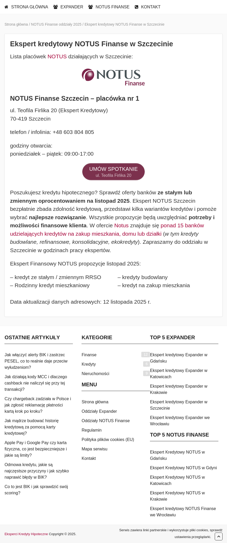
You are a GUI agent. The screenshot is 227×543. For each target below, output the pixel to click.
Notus (121, 225)
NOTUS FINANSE (108, 7)
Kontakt (89, 458)
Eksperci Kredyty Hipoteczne (26, 534)
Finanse (89, 355)
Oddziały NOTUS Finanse (106, 420)
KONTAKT (148, 7)
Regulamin (91, 430)
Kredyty (89, 364)
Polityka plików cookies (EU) (108, 439)
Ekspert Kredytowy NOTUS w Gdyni (183, 468)
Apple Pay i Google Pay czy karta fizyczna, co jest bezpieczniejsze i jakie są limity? (35, 448)
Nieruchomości (95, 373)
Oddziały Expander (99, 411)
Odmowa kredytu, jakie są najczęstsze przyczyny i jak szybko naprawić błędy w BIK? (36, 470)
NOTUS (57, 56)
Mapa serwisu (94, 449)
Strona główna (95, 402)
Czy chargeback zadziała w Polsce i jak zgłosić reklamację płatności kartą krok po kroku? (37, 405)
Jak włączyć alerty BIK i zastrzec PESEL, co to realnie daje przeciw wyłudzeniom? (35, 361)
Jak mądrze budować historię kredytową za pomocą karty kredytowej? (31, 426)
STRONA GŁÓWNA (26, 7)
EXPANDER (68, 7)
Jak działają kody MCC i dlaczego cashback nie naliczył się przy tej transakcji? (35, 383)
